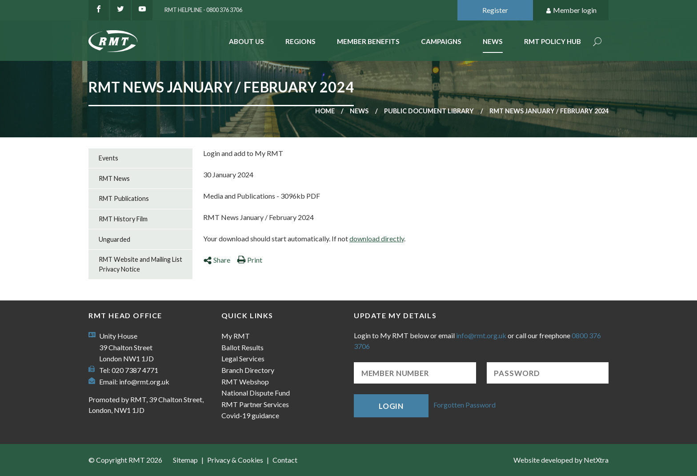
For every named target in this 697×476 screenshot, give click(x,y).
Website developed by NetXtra (561, 460)
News (493, 41)
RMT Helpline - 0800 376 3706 (203, 9)
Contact (284, 460)
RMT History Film (123, 219)
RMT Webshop (245, 381)
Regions (300, 41)
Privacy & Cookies (235, 460)
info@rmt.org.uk (144, 381)
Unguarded (114, 239)
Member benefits (368, 41)
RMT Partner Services (255, 404)
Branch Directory (247, 370)
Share (216, 260)
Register (495, 10)
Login (391, 406)
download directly (376, 238)
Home (325, 111)
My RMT (235, 336)
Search (597, 42)
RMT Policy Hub (552, 41)
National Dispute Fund (255, 392)
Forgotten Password (464, 404)
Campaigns (441, 41)
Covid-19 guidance (250, 415)
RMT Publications (124, 198)
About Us (246, 41)
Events (108, 158)
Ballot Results (242, 347)
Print (249, 260)
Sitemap (185, 460)
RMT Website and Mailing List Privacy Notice (140, 264)
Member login (571, 10)
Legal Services (242, 358)
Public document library (429, 111)
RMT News (114, 178)
